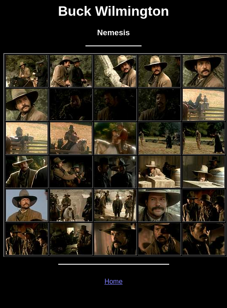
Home (114, 281)
